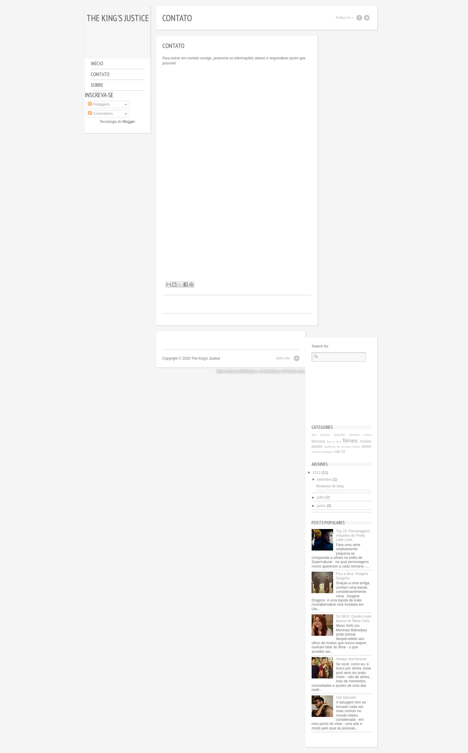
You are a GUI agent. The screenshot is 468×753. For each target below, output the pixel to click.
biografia (339, 434)
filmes (350, 440)
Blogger (129, 122)
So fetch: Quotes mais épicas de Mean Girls (353, 618)
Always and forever (351, 659)
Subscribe (283, 358)
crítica (367, 434)
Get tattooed (346, 697)
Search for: (320, 346)
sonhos (316, 451)
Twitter (367, 18)
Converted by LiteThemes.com (281, 371)
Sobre (97, 84)
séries (366, 446)
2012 (317, 473)
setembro (324, 479)
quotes (317, 446)
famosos (318, 441)
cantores (354, 434)
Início (97, 63)
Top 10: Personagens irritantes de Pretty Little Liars (353, 535)
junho (321, 506)
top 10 (340, 451)
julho (320, 497)
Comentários (100, 114)
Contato (100, 74)
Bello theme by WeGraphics (237, 371)
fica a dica (334, 441)
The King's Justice (118, 18)
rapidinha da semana (337, 446)
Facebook (359, 18)
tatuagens (328, 451)
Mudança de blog (330, 486)
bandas (325, 434)
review (356, 446)
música (365, 441)
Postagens (99, 104)
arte (314, 434)
